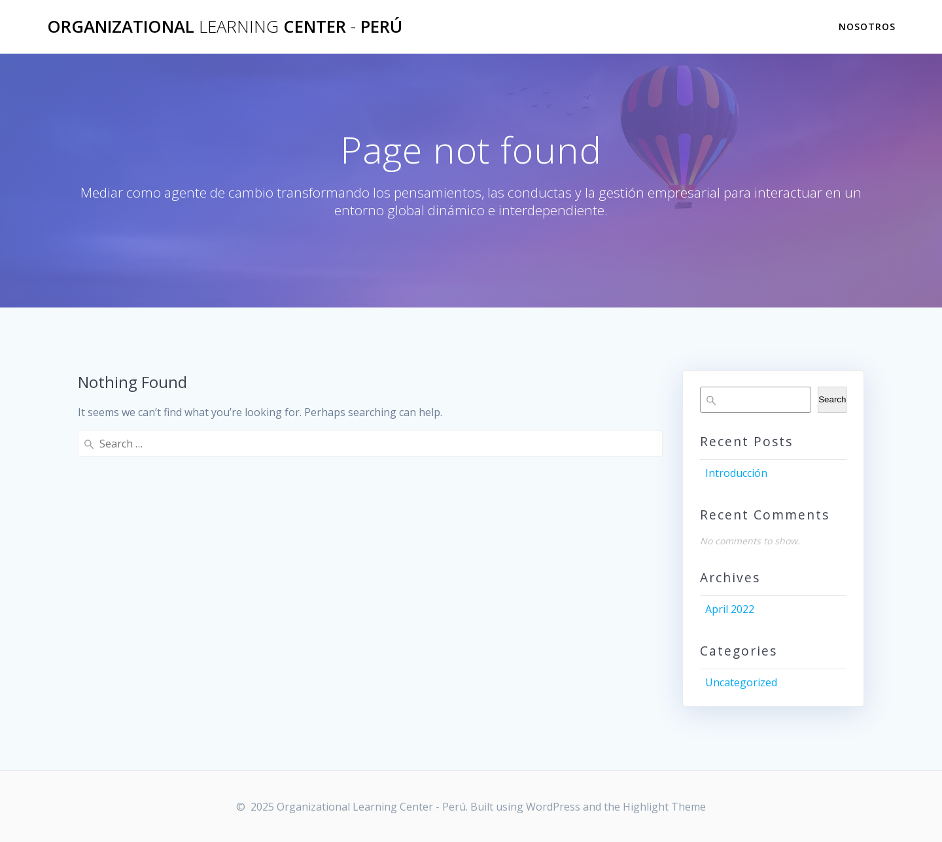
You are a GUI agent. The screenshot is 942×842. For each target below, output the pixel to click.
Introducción (736, 473)
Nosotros (867, 26)
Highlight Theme (664, 806)
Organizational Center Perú (224, 26)
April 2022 (729, 609)
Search (832, 399)
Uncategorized (741, 682)
